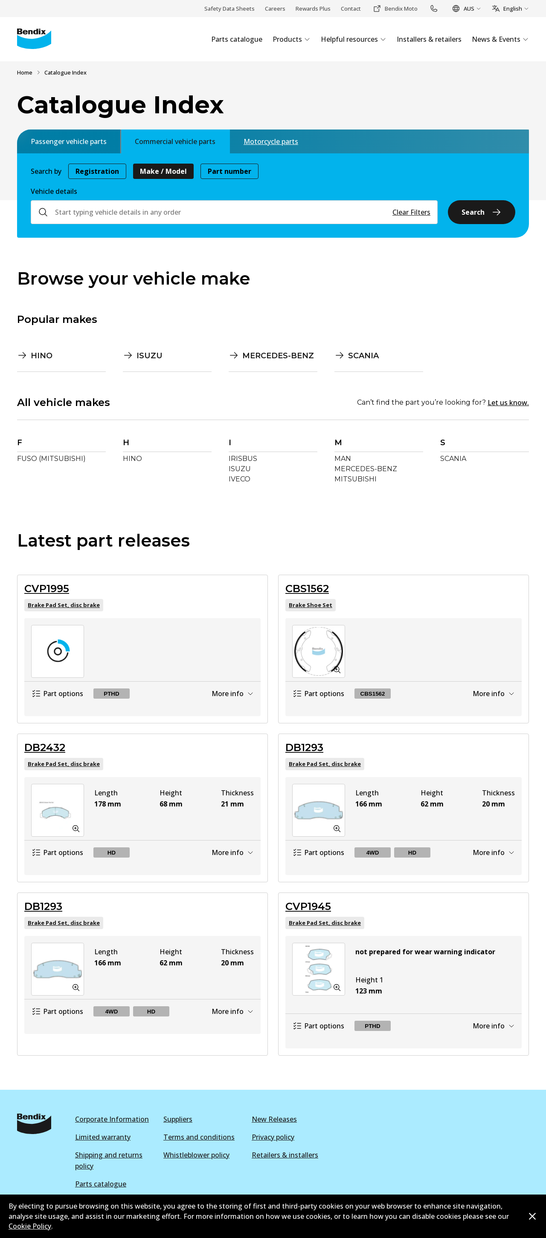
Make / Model (163, 171)
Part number (229, 171)
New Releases (274, 1119)
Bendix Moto (395, 8)
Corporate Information (112, 1119)
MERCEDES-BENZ (365, 469)
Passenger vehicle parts (69, 141)
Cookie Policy (30, 1226)
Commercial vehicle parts (175, 141)
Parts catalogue (100, 1184)
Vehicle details (54, 191)
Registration (97, 171)
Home (24, 72)
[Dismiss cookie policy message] (532, 1216)
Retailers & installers (285, 1155)
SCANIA (453, 459)
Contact (351, 8)
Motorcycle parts (271, 141)
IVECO (239, 479)
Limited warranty (103, 1137)
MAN (342, 459)
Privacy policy (273, 1137)
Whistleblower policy (196, 1155)
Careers (275, 8)
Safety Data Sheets (229, 8)
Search (482, 212)
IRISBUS (243, 459)
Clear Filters (411, 212)
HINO (132, 459)
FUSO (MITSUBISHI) (51, 459)
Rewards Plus (313, 8)
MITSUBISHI (355, 479)
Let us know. (508, 402)
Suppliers (177, 1119)
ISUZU (240, 469)
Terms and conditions (199, 1137)
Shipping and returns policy (108, 1160)
